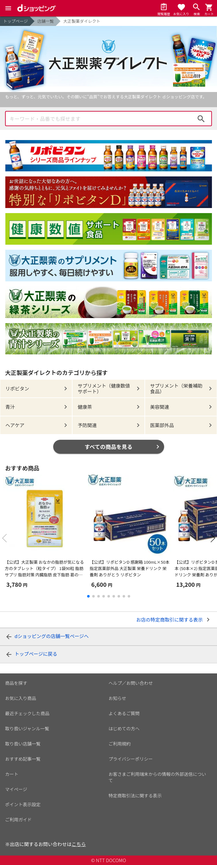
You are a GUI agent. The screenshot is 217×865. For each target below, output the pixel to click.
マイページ (16, 789)
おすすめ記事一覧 (23, 759)
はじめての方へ (124, 728)
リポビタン (17, 388)
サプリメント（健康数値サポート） (104, 388)
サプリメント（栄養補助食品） (176, 388)
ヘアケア (14, 425)
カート (11, 774)
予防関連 (87, 425)
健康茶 (85, 406)
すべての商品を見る (108, 447)
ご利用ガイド (18, 819)
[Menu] (8, 8)
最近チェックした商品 (27, 713)
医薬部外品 (162, 425)
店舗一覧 (45, 21)
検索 (201, 118)
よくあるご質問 (124, 713)
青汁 (10, 406)
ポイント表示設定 (23, 804)
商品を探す (16, 683)
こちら (79, 844)
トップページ (15, 21)
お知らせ (117, 698)
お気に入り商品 (20, 698)
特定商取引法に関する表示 (135, 795)
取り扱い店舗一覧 (23, 743)
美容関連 (159, 406)
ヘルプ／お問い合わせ (131, 683)
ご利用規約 (120, 743)
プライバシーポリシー (131, 759)
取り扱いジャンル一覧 (27, 728)
